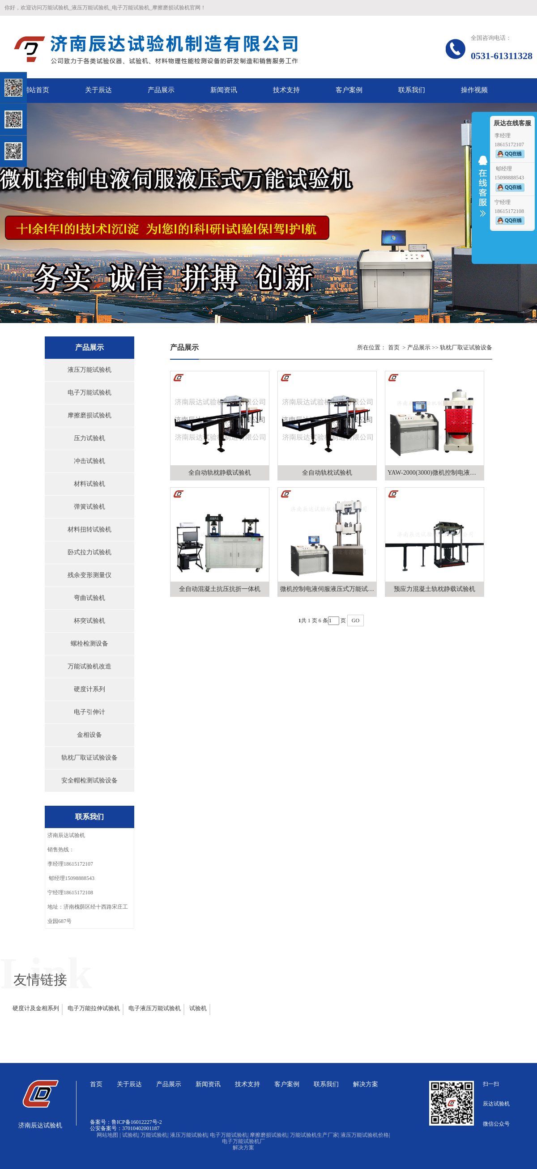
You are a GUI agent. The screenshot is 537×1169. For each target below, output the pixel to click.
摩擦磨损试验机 (89, 415)
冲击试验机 (89, 461)
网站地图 (108, 1135)
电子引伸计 (89, 712)
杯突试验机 (89, 620)
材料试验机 (89, 483)
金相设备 (89, 734)
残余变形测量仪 (89, 575)
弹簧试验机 (89, 506)
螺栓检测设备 (89, 643)
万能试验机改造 (89, 666)
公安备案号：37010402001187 (125, 1128)
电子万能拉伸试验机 (94, 1008)
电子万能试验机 (89, 392)
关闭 (45, 53)
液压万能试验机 (89, 369)
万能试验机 (154, 1135)
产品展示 (418, 347)
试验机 (198, 1008)
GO (355, 620)
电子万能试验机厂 (243, 1141)
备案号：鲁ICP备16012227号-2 (126, 1122)
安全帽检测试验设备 (89, 780)
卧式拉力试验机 (89, 552)
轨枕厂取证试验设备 (89, 757)
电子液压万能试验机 (154, 1008)
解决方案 (243, 1147)
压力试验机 (89, 438)
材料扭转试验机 (89, 529)
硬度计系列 (89, 689)
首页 (394, 347)
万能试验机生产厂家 (314, 1135)
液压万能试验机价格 (365, 1135)
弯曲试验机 (89, 598)
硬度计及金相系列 (36, 1008)
